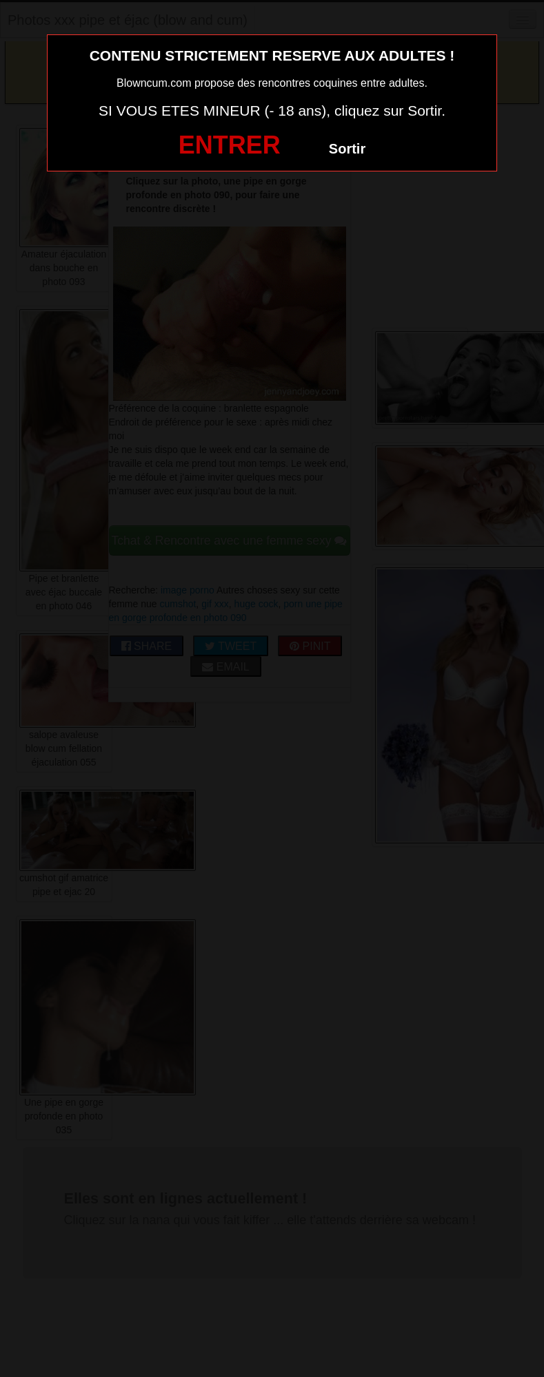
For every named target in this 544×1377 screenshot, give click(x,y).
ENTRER (230, 145)
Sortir (347, 148)
